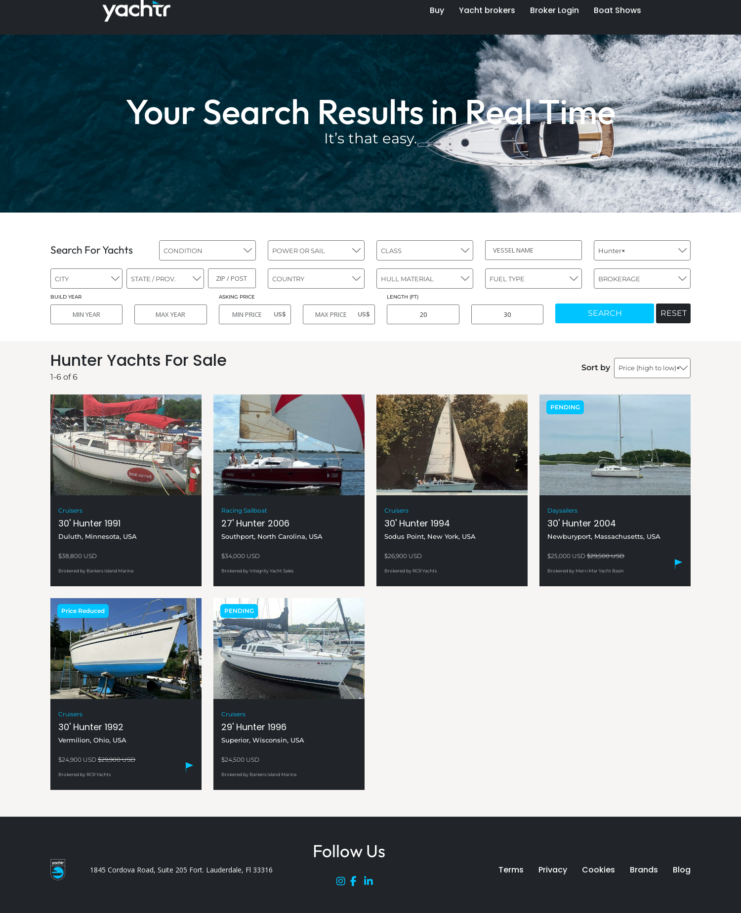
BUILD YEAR (66, 297)
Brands (644, 869)
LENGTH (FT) (402, 297)
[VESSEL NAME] (533, 250)
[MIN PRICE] (255, 314)
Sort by (595, 367)
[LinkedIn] (371, 883)
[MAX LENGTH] (507, 314)
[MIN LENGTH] (423, 314)
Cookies (598, 869)
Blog (682, 869)
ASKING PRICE (237, 297)
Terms (511, 869)
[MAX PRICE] (339, 314)
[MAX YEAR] (170, 314)
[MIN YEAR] (86, 314)
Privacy (552, 869)
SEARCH (605, 313)
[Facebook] (357, 883)
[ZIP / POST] (232, 278)
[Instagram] (343, 883)
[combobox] (207, 250)
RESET (673, 313)
